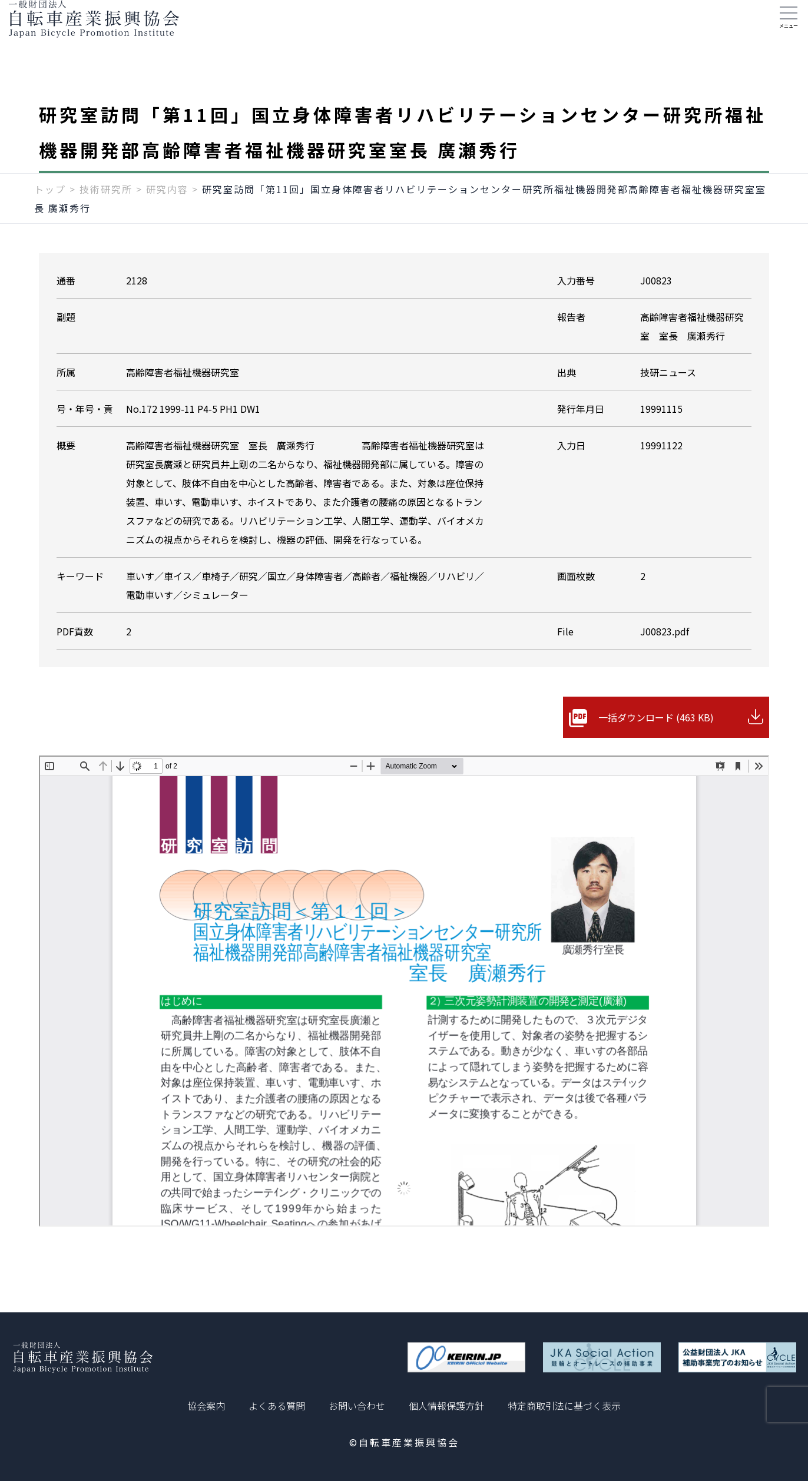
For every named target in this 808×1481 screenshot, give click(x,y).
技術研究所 (106, 210)
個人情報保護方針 (446, 1406)
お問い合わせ (357, 1406)
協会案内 (206, 1406)
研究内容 (167, 210)
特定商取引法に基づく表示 (564, 1406)
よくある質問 (277, 1406)
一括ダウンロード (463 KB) (656, 738)
